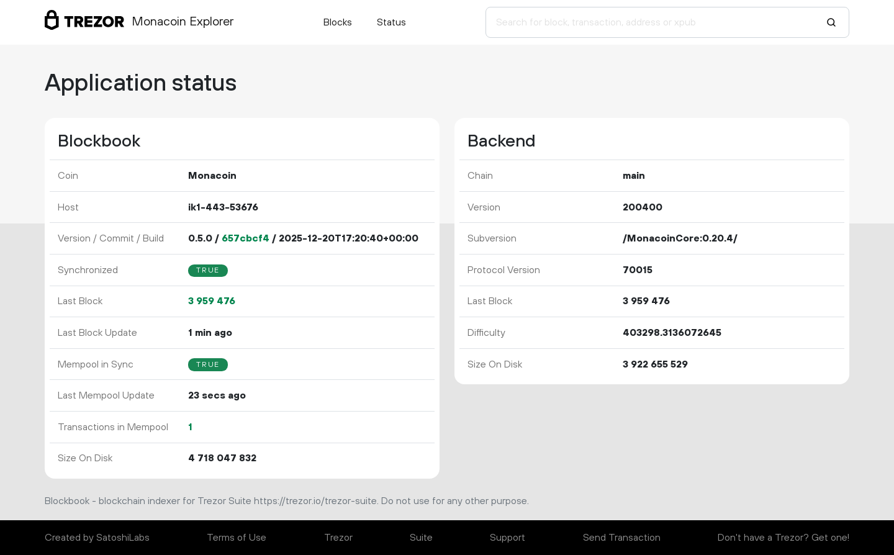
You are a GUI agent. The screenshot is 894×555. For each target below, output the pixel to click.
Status (391, 22)
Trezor (338, 537)
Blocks (337, 22)
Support (507, 537)
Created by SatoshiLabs (97, 537)
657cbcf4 (245, 238)
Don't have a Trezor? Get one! (783, 537)
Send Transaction (622, 537)
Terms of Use (236, 537)
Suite (421, 537)
